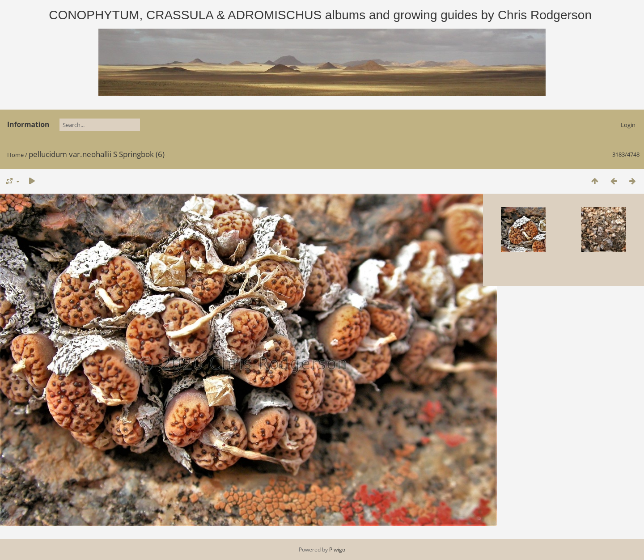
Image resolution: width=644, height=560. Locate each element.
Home (15, 155)
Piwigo (337, 549)
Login (628, 125)
